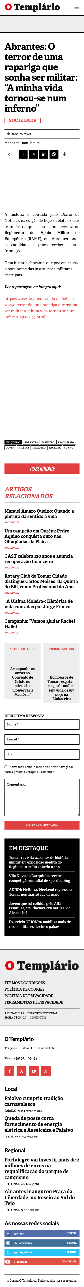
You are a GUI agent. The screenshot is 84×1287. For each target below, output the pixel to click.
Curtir (71, 1233)
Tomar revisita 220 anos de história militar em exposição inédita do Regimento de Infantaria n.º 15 (38, 862)
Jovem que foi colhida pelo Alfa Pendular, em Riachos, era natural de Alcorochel (39, 908)
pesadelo (38, 447)
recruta (55, 447)
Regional (11, 1184)
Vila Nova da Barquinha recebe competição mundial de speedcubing (39, 878)
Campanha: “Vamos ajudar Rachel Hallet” (39, 623)
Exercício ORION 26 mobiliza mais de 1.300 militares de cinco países (40, 924)
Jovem (10, 447)
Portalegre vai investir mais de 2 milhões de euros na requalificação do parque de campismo (42, 1169)
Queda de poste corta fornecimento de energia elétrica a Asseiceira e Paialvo (38, 1124)
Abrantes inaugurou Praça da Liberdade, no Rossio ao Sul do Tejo (39, 1197)
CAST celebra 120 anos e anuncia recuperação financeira (38, 558)
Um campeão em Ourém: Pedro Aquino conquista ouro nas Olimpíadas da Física (36, 536)
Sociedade (11, 522)
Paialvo (10, 1111)
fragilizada (66, 442)
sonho (68, 447)
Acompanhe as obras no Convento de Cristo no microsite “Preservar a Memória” (22, 682)
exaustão (47, 442)
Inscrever (69, 1261)
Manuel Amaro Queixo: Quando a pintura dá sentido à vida (39, 513)
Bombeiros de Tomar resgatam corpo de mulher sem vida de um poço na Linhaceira (61, 688)
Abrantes (31, 442)
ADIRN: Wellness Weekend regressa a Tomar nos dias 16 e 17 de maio (40, 892)
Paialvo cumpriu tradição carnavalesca (33, 1101)
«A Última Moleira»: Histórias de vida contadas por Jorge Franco (38, 604)
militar (23, 447)
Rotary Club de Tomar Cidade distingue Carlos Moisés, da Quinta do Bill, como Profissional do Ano (41, 581)
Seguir (71, 1242)
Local (9, 1137)
